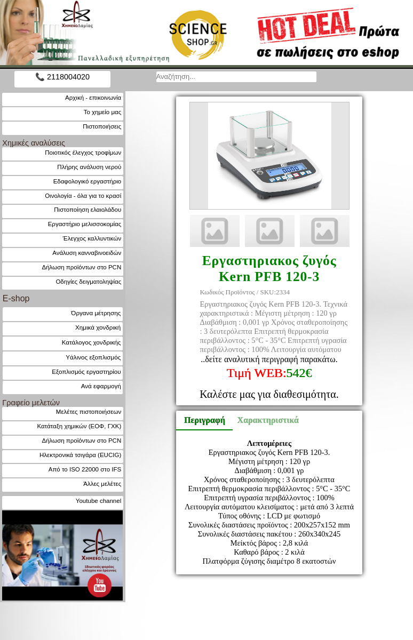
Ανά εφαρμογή (101, 385)
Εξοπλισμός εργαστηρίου (86, 371)
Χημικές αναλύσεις (33, 143)
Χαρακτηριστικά (263, 420)
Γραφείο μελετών (31, 402)
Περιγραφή (204, 420)
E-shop (16, 298)
